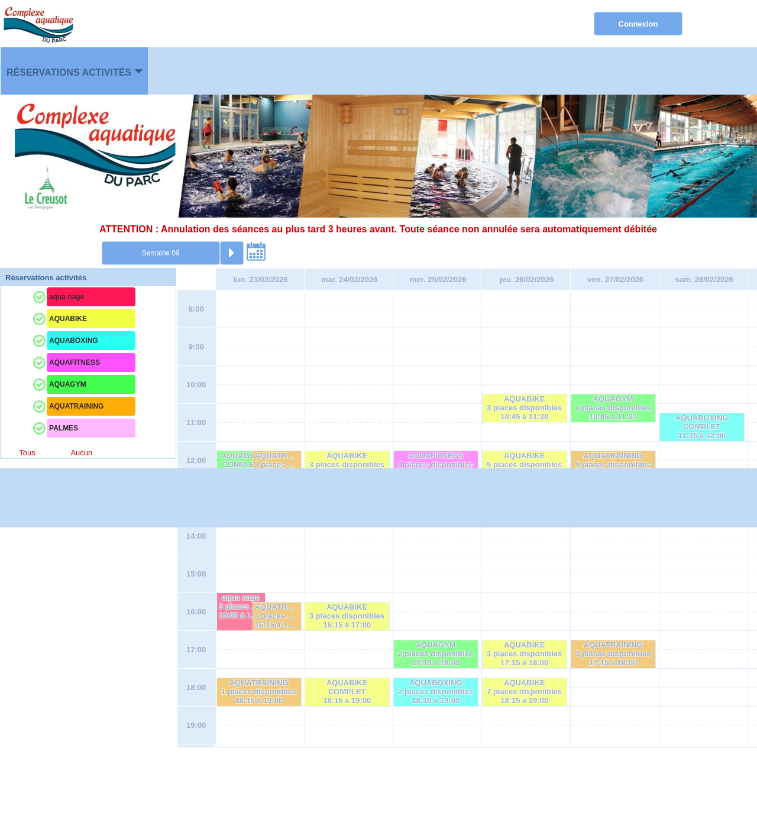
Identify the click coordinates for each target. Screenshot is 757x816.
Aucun (81, 452)
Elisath (353, 784)
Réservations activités (69, 72)
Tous (27, 452)
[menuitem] (74, 71)
